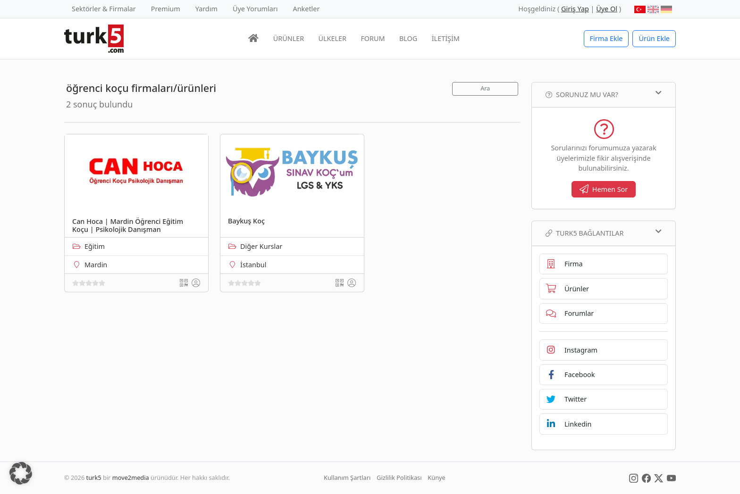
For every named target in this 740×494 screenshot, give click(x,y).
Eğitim (94, 246)
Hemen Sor (604, 189)
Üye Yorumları (255, 8)
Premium (165, 8)
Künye (436, 477)
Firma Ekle (606, 38)
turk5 (93, 477)
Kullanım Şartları (347, 477)
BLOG (408, 38)
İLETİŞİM (446, 38)
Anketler (306, 8)
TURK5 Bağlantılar (604, 233)
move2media (130, 477)
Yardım (206, 8)
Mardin (95, 264)
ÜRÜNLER (288, 38)
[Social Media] (633, 477)
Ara (485, 88)
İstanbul (253, 264)
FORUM (373, 38)
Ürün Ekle (654, 38)
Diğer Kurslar (261, 246)
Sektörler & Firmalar (104, 8)
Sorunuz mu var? (604, 94)
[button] (21, 473)
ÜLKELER (332, 38)
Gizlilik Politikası (399, 477)
